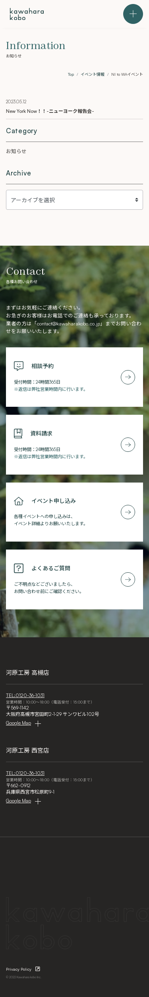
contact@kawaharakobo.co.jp (68, 323)
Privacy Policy (18, 969)
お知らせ (16, 151)
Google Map (18, 723)
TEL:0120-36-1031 (25, 695)
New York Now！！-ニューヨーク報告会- (50, 111)
